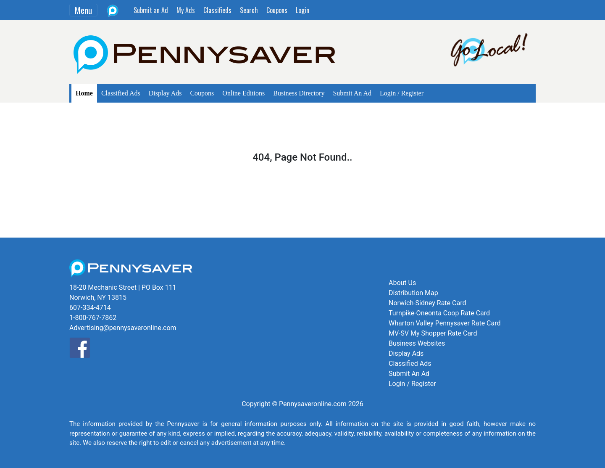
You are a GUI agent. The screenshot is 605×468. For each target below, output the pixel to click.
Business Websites (417, 343)
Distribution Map (413, 293)
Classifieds (217, 10)
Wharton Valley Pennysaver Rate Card (445, 323)
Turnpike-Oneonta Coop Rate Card (439, 313)
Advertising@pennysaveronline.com (122, 328)
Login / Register (402, 93)
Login (302, 10)
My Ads (185, 10)
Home (84, 93)
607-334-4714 (90, 308)
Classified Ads (120, 93)
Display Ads (165, 93)
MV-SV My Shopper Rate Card (433, 333)
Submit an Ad (151, 10)
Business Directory (298, 93)
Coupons (276, 10)
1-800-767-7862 (92, 318)
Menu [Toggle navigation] (83, 10)
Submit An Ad (352, 93)
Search (249, 10)
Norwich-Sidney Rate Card (427, 303)
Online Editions (243, 93)
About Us (402, 283)
